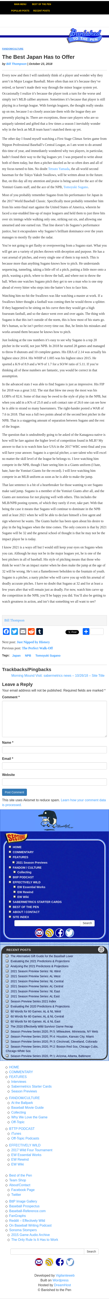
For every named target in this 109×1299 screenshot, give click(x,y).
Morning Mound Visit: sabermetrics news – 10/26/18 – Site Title (57, 675)
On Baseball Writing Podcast (30, 1225)
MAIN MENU (20, 4)
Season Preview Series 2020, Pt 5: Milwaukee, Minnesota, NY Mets (54, 1031)
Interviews (18, 1081)
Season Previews (24, 1091)
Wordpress (61, 1280)
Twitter (16, 1194)
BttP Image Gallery (23, 1201)
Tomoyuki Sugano (75, 187)
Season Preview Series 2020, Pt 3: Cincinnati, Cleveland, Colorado (54, 1041)
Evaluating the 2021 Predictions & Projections (40, 961)
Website (8, 775)
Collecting (24, 872)
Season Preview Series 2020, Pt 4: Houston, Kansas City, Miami (52, 1036)
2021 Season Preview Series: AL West (35, 976)
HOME (14, 1067)
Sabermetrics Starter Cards (31, 1086)
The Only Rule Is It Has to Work (34, 1239)
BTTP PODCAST (22, 1129)
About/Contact (19, 1185)
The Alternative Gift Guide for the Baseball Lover (42, 956)
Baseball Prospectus (24, 1206)
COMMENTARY (21, 1072)
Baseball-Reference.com (27, 1211)
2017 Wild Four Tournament (31, 1150)
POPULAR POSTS (20, 11)
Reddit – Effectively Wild (27, 1220)
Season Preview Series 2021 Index (33, 1001)
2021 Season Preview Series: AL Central (37, 986)
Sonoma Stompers (23, 1230)
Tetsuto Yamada (58, 169)
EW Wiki (23, 897)
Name (7, 742)
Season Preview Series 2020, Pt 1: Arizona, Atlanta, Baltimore (51, 1056)
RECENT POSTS (41, 11)
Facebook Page (23, 1190)
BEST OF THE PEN (41, 4)
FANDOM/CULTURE (12, 49)
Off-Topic (18, 1122)
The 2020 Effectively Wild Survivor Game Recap (42, 1026)
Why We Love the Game (29, 1117)
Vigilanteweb (65, 1275)
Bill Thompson (16, 64)
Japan (16, 655)
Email (7, 758)
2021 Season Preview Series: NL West (36, 971)
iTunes (16, 1133)
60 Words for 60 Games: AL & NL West (36, 1011)
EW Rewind (25, 892)
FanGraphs (17, 1216)
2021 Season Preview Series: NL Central (37, 981)
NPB (28, 655)
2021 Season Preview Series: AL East (35, 996)
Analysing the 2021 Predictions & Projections (39, 966)
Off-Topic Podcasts (25, 1138)
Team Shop (17, 1180)
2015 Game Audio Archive (30, 1235)
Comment (11, 697)
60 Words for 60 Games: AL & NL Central (37, 1016)
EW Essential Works (31, 887)
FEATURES (18, 1077)
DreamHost (62, 1285)
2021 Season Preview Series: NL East (35, 991)
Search (87, 923)
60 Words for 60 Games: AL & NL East (35, 1021)
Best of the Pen (20, 1175)
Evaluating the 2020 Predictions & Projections (40, 1006)
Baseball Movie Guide (27, 1107)
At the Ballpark (22, 1103)
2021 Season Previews (31, 862)
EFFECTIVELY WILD (25, 1145)
